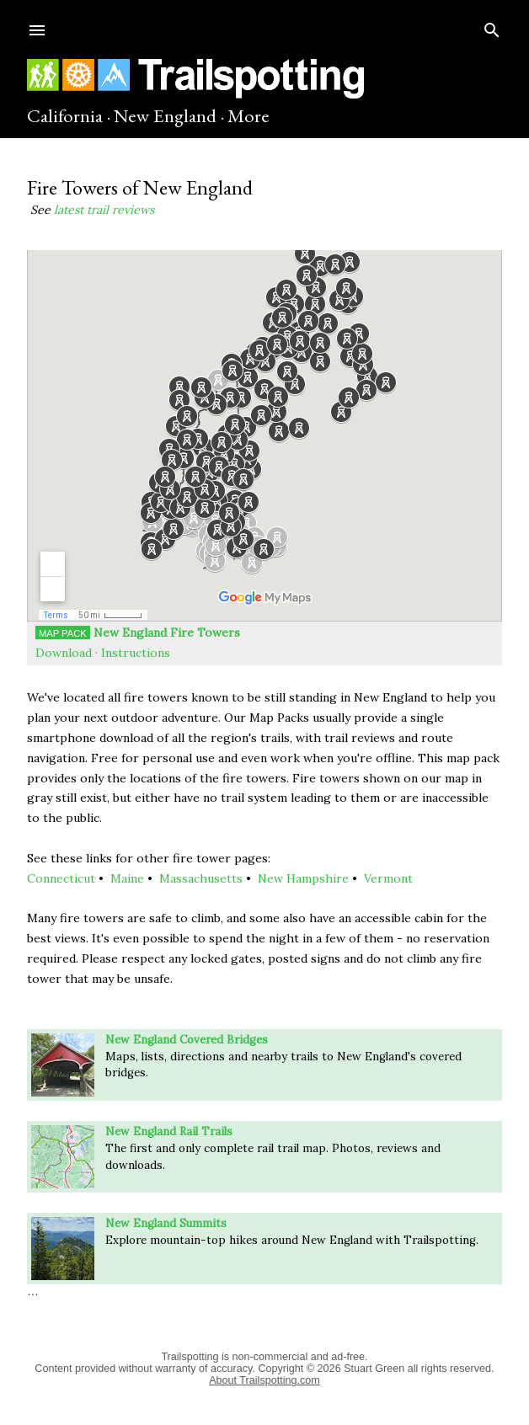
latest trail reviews (104, 209)
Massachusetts (201, 878)
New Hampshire (303, 878)
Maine (127, 878)
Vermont (388, 878)
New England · (169, 115)
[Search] (492, 26)
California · (68, 115)
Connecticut (61, 878)
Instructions (135, 652)
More (248, 115)
